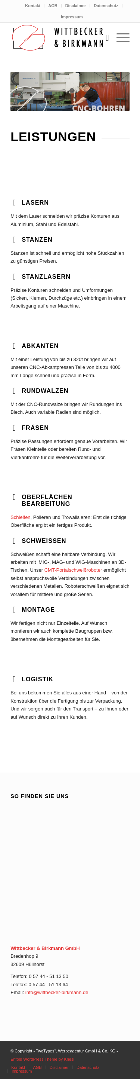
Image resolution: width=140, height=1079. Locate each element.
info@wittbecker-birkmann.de (56, 992)
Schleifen (20, 517)
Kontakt (32, 5)
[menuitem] (32, 5)
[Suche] (103, 38)
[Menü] (119, 38)
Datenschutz (106, 5)
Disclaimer (75, 5)
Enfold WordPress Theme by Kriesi (42, 1059)
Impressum (72, 17)
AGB (52, 5)
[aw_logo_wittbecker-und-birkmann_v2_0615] (58, 38)
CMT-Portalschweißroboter (73, 570)
